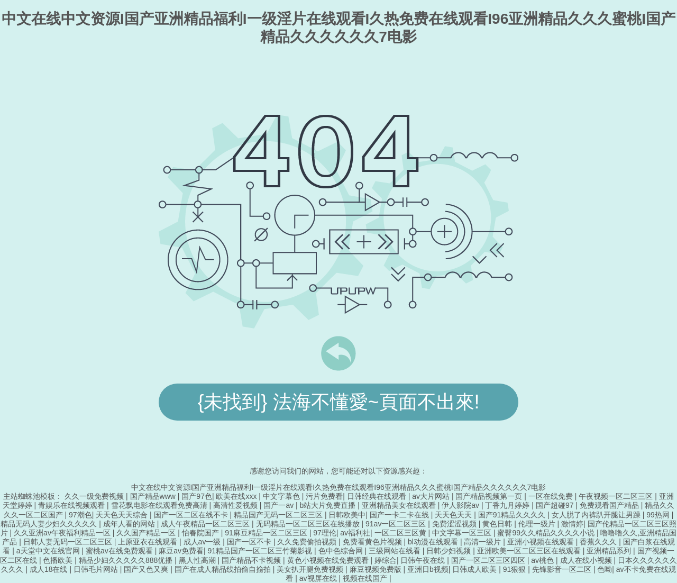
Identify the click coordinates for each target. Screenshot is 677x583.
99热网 (658, 515)
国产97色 (196, 496)
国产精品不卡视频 (252, 560)
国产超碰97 (555, 505)
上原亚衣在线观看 (148, 542)
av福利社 (355, 533)
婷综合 (385, 560)
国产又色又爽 (147, 569)
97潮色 (80, 515)
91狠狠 (515, 569)
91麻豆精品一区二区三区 (267, 533)
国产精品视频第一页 (489, 496)
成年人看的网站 (130, 524)
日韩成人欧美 (475, 569)
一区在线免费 (551, 496)
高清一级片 (483, 542)
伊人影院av (461, 505)
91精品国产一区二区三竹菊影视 (261, 550)
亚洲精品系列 (610, 550)
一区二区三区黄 (401, 533)
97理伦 (324, 533)
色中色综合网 (341, 550)
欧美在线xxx (237, 496)
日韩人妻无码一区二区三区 (68, 542)
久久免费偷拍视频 (307, 542)
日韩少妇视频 (449, 550)
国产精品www (154, 496)
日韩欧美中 (346, 515)
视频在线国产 (366, 578)
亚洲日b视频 (428, 569)
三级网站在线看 (396, 550)
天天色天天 (454, 515)
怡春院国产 (201, 533)
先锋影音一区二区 (562, 569)
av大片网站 (432, 496)
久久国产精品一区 (147, 533)
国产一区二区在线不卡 (192, 515)
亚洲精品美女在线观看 (400, 505)
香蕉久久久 (599, 542)
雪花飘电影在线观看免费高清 (160, 505)
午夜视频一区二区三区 (617, 496)
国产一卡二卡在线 (400, 515)
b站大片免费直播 (329, 505)
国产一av (279, 505)
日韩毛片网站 (97, 569)
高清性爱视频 (236, 505)
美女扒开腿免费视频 (311, 569)
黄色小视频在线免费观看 (329, 560)
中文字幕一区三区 (462, 533)
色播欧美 (59, 560)
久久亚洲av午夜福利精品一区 (63, 533)
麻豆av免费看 (181, 550)
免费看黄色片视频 (373, 542)
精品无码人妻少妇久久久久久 (50, 524)
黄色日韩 (498, 524)
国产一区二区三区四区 (489, 560)
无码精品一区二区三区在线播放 (309, 524)
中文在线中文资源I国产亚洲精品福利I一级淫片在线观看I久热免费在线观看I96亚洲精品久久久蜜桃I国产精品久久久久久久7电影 (338, 487)
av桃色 (543, 560)
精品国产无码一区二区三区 (279, 515)
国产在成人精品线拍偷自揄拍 (224, 569)
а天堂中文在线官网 (49, 550)
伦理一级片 (537, 524)
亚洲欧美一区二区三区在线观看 (530, 550)
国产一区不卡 (250, 542)
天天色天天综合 (123, 515)
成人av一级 (203, 542)
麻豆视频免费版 (377, 569)
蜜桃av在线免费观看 (120, 550)
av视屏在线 (319, 578)
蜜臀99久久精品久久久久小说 (546, 533)
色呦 (604, 569)
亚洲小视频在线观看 (541, 542)
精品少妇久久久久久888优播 (127, 560)
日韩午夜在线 (423, 560)
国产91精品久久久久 (512, 515)
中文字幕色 (282, 496)
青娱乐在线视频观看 (72, 505)
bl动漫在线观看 (434, 542)
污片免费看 (324, 496)
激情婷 (572, 524)
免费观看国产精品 (610, 505)
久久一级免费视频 (95, 496)
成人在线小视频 (587, 560)
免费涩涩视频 (455, 524)
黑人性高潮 (198, 560)
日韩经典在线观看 (377, 496)
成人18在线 (49, 569)
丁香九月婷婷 (508, 505)
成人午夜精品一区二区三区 (206, 524)
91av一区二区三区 (396, 524)
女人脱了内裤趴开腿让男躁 (597, 515)
